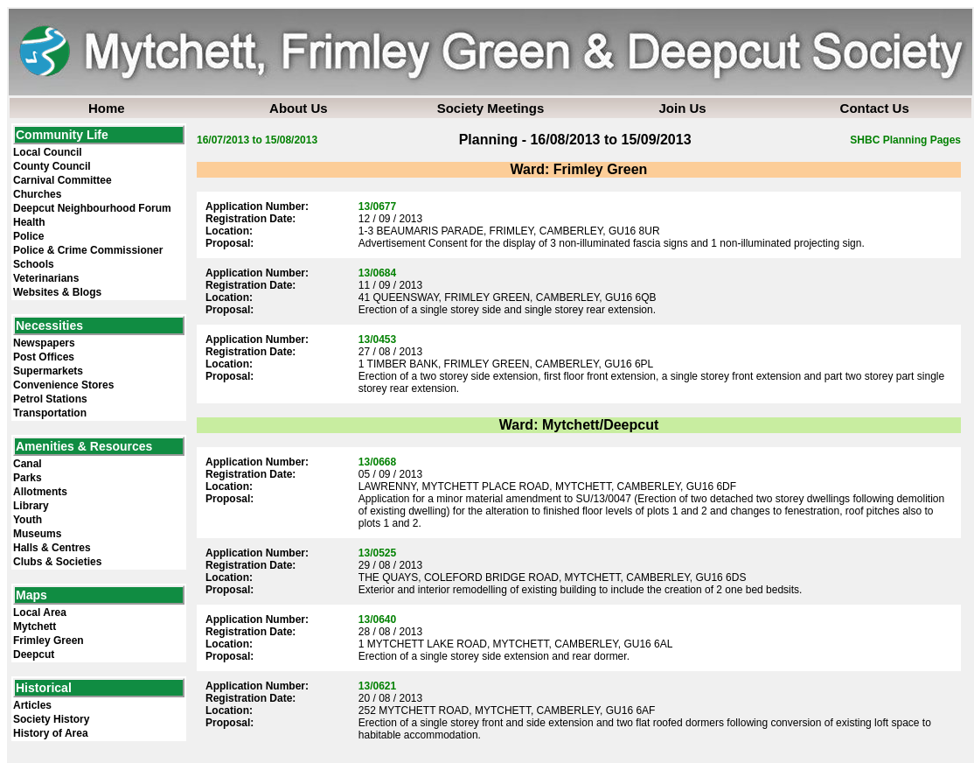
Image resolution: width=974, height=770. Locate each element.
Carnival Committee (62, 180)
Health (29, 222)
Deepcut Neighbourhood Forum (92, 208)
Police (28, 236)
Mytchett (34, 626)
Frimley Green (48, 640)
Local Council (47, 152)
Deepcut (33, 654)
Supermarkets (48, 371)
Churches (37, 194)
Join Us (682, 108)
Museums (37, 534)
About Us (298, 108)
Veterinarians (46, 278)
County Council (52, 166)
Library (31, 506)
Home (106, 108)
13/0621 (377, 686)
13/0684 (377, 273)
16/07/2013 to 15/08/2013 (257, 140)
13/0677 (377, 206)
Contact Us (874, 108)
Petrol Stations (50, 399)
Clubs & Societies (57, 562)
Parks (27, 478)
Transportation (50, 413)
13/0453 (377, 339)
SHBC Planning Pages (905, 140)
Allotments (40, 492)
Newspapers (44, 343)
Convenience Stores (63, 385)
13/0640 (377, 619)
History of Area (50, 733)
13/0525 (377, 553)
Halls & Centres (52, 548)
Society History (51, 719)
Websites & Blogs (57, 292)
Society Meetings (491, 108)
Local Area (39, 612)
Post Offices (43, 357)
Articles (32, 705)
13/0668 (377, 462)
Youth (27, 520)
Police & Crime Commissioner (88, 250)
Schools (33, 264)
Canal (27, 464)
